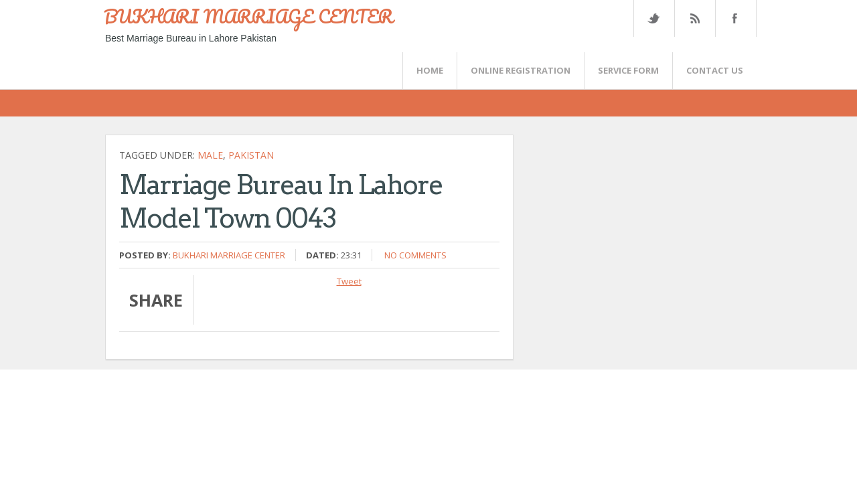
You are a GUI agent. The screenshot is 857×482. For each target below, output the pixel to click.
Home (429, 70)
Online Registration (520, 70)
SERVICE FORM (628, 70)
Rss (694, 18)
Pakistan (251, 155)
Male (210, 155)
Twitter (653, 18)
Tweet (349, 281)
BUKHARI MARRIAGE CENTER (248, 16)
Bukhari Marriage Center (229, 255)
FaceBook (733, 18)
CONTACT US (714, 70)
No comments (415, 255)
